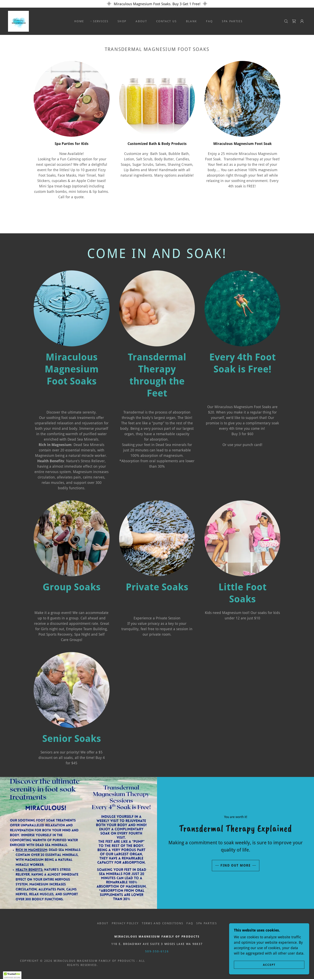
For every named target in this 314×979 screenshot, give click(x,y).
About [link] (141, 21)
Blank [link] (191, 21)
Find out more (235, 865)
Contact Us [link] (166, 21)
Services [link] (100, 21)
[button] (302, 21)
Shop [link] (122, 21)
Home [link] (79, 21)
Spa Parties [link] (232, 21)
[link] (18, 21)
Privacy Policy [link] (125, 923)
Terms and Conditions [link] (162, 923)
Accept (269, 972)
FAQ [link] (209, 21)
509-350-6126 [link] (157, 951)
